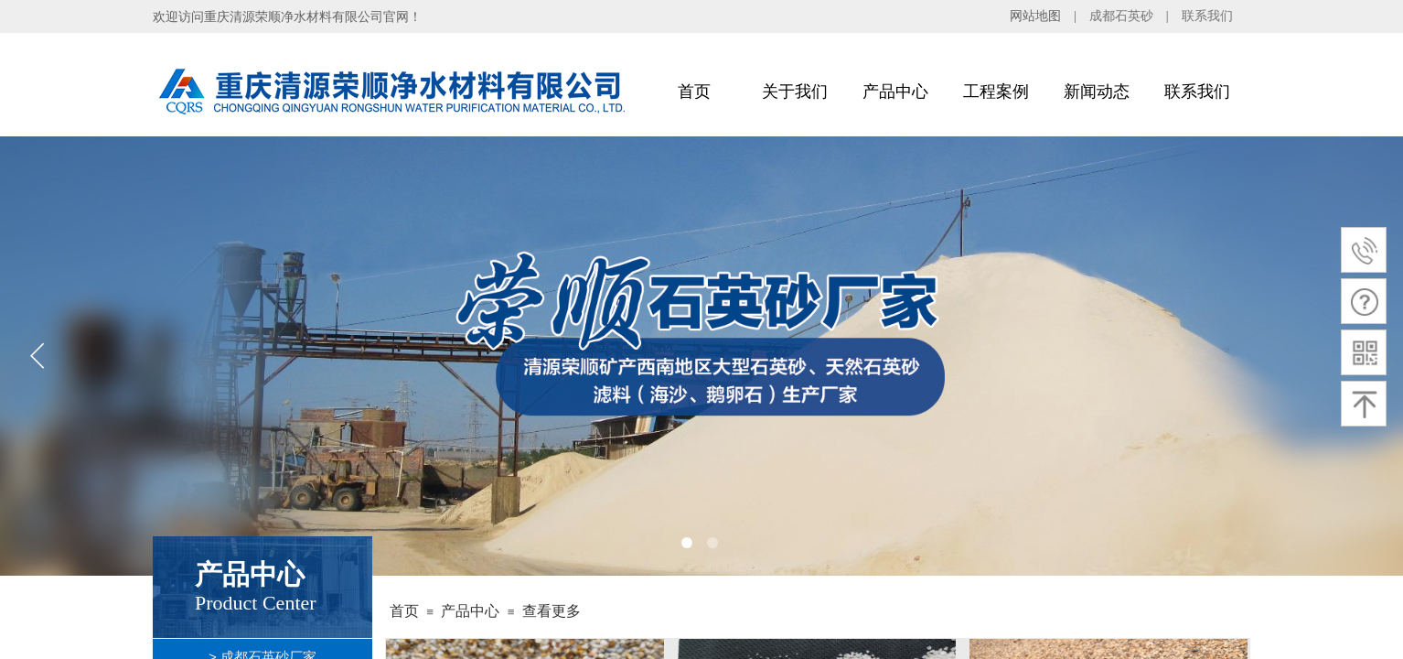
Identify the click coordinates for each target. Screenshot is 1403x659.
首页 (694, 91)
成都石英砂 (1121, 16)
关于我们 (795, 91)
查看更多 (551, 611)
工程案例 (996, 91)
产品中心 (895, 91)
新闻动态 (1097, 91)
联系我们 (1207, 16)
